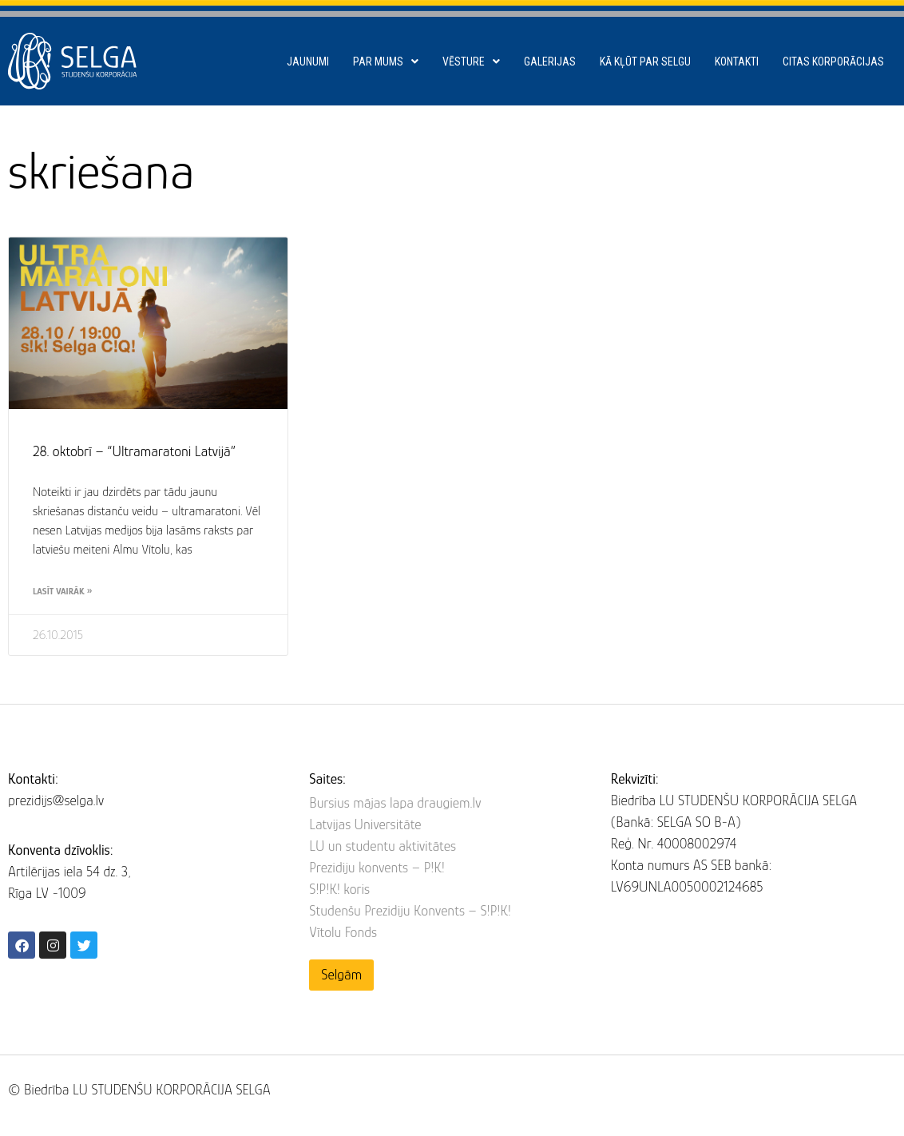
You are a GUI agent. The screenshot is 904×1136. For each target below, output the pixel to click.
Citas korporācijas (833, 61)
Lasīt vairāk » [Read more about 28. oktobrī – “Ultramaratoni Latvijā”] (62, 591)
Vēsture (471, 61)
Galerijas (550, 61)
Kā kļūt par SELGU (645, 61)
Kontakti (737, 61)
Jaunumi (308, 61)
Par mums (385, 61)
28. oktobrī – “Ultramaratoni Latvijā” (134, 451)
